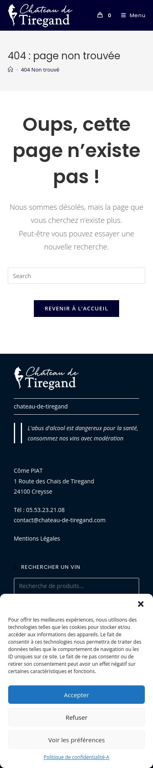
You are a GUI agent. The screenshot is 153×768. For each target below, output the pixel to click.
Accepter (76, 695)
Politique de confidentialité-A (76, 757)
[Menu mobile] (130, 15)
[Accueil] (10, 69)
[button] (141, 604)
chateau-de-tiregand (41, 406)
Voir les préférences (76, 740)
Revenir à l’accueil (76, 308)
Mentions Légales (37, 538)
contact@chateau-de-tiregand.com (60, 520)
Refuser (77, 717)
